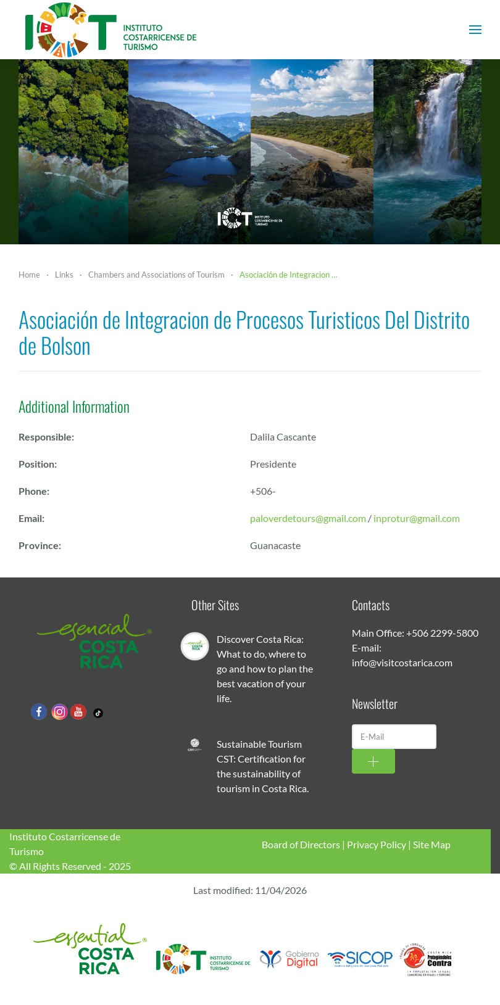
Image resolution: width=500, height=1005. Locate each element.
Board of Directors (301, 844)
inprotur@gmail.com (416, 518)
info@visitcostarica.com (402, 662)
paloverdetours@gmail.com (308, 518)
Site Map (432, 844)
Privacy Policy (376, 844)
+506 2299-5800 (442, 633)
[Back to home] (111, 29)
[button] (475, 29)
